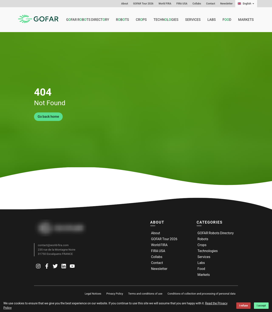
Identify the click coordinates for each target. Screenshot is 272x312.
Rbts (122, 19)
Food (201, 269)
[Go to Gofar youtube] (72, 267)
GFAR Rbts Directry (87, 19)
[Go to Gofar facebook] (46, 267)
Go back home (48, 116)
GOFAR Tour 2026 (143, 3)
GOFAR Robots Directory (215, 233)
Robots (202, 239)
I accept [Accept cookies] (261, 305)
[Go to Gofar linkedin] (63, 267)
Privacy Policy (114, 293)
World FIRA (165, 3)
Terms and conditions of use (145, 293)
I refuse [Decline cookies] (243, 305)
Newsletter (226, 3)
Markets (246, 19)
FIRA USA (181, 3)
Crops (201, 245)
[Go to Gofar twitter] (55, 267)
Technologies (207, 251)
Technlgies (165, 19)
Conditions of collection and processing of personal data (201, 293)
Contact (210, 3)
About (124, 3)
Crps (141, 19)
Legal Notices (93, 293)
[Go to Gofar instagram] (38, 267)
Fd (226, 19)
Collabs (197, 3)
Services (193, 19)
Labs (211, 19)
